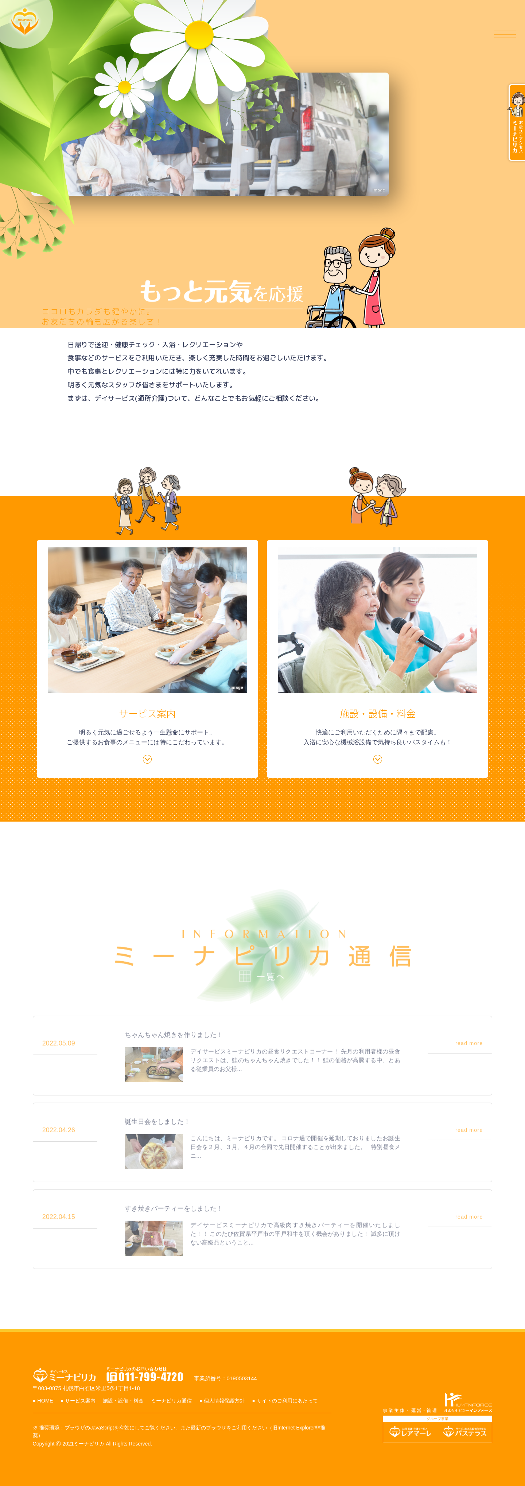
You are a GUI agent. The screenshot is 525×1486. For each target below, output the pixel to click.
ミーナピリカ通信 (419, 34)
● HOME (50, 1387)
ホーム (232, 34)
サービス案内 (282, 34)
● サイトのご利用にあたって (74, 1396)
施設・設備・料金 (348, 34)
